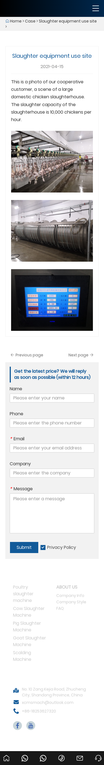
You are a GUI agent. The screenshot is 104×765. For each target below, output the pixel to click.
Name (16, 389)
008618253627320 (44, 753)
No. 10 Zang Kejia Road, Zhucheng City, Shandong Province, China (54, 692)
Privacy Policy (61, 547)
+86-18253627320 (39, 711)
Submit (24, 547)
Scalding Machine (22, 655)
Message (21, 489)
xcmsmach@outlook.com (47, 702)
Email (17, 439)
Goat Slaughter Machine (29, 641)
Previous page (27, 355)
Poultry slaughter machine (23, 594)
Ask (97, 753)
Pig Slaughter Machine (27, 626)
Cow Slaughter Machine (29, 611)
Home (16, 21)
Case (30, 21)
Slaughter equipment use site (68, 21)
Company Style (71, 602)
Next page (81, 355)
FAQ (60, 608)
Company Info (70, 595)
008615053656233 (26, 753)
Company (20, 464)
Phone (16, 414)
